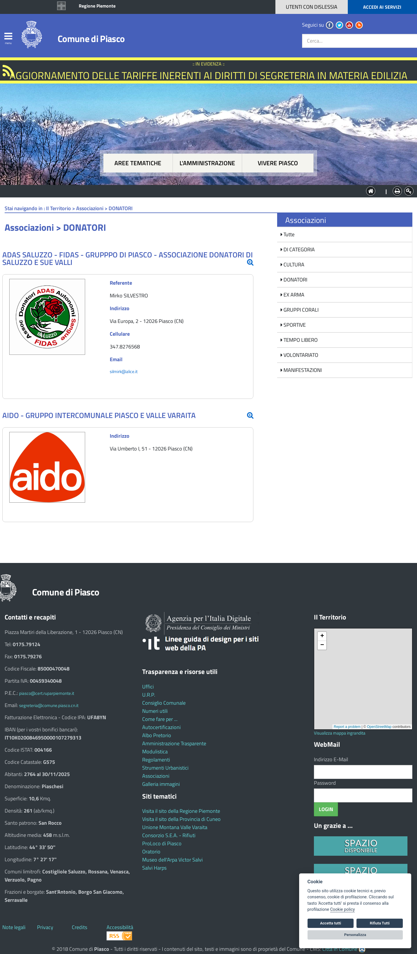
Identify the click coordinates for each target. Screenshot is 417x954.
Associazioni (155, 776)
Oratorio (151, 851)
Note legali (13, 927)
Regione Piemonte (97, 5)
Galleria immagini (161, 784)
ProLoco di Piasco (162, 843)
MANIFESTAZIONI (302, 370)
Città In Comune (339, 949)
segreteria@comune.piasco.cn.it (48, 705)
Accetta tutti (330, 923)
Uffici (148, 686)
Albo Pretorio (156, 735)
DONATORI (294, 280)
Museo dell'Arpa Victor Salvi (172, 860)
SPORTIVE (294, 325)
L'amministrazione (207, 163)
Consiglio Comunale (164, 703)
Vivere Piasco (278, 163)
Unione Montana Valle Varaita (174, 827)
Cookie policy (342, 909)
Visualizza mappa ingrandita (339, 733)
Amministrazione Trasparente (174, 743)
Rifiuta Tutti (379, 923)
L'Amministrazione (204, 191)
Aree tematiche (137, 163)
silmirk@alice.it (124, 371)
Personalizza (355, 935)
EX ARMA (293, 295)
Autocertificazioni (161, 727)
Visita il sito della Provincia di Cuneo (181, 819)
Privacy (45, 927)
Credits (79, 927)
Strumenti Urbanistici (165, 768)
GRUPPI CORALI (300, 310)
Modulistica (155, 751)
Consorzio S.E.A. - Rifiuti (168, 835)
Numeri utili (155, 711)
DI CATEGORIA (298, 249)
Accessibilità (120, 927)
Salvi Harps (154, 868)
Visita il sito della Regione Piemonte (181, 811)
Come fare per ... (160, 719)
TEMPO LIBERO (300, 340)
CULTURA (293, 264)
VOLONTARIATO (300, 355)
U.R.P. (148, 695)
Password (325, 783)
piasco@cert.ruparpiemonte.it (46, 693)
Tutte (288, 234)
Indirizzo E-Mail (331, 759)
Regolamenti (156, 760)
